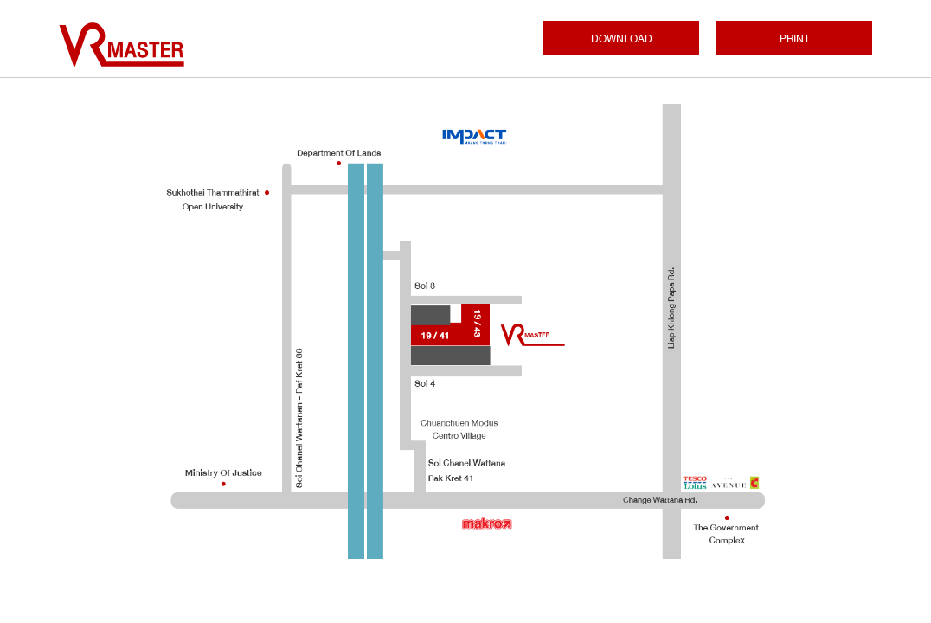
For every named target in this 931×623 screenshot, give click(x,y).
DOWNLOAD (621, 39)
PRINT (795, 39)
